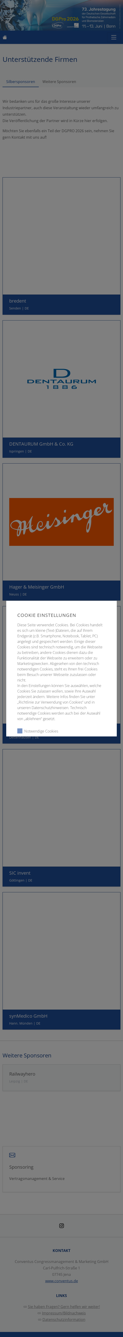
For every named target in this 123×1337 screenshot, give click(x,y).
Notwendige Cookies (37, 731)
